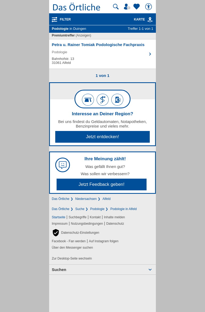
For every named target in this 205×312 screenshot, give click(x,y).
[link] (150, 20)
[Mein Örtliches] (128, 7)
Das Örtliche (60, 199)
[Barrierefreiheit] (149, 7)
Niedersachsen (86, 199)
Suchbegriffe (77, 217)
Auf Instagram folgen (104, 241)
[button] (75, 232)
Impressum (60, 223)
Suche (79, 209)
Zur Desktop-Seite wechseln (72, 258)
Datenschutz (115, 223)
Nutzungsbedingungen (87, 223)
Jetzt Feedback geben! (101, 184)
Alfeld (106, 199)
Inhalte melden (114, 217)
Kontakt (95, 217)
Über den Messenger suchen (72, 247)
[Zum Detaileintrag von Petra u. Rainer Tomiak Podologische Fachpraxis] (102, 54)
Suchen (59, 269)
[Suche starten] (116, 7)
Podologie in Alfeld (123, 209)
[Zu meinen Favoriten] (137, 7)
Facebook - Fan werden (69, 241)
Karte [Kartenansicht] (143, 19)
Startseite (58, 217)
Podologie (97, 209)
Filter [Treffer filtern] (65, 19)
